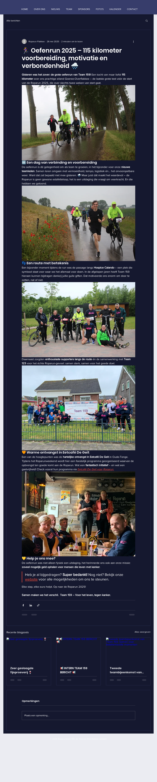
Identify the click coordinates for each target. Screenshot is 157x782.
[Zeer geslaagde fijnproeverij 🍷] (29, 650)
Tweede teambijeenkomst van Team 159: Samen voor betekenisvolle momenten (126, 670)
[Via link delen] (38, 605)
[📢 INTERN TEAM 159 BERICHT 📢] (78, 650)
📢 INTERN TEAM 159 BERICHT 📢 (73, 670)
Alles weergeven (143, 632)
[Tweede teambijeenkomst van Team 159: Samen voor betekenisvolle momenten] (128, 650)
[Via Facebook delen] (23, 605)
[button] (146, 20)
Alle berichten (13, 20)
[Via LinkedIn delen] (30, 605)
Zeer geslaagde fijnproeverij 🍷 (21, 670)
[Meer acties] (133, 41)
